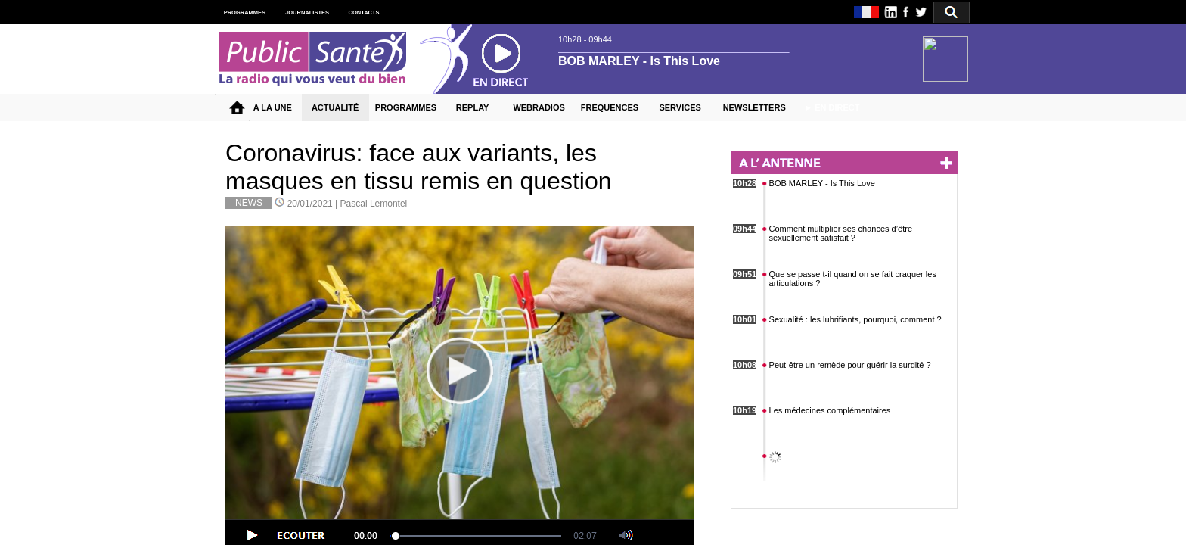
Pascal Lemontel (374, 203)
